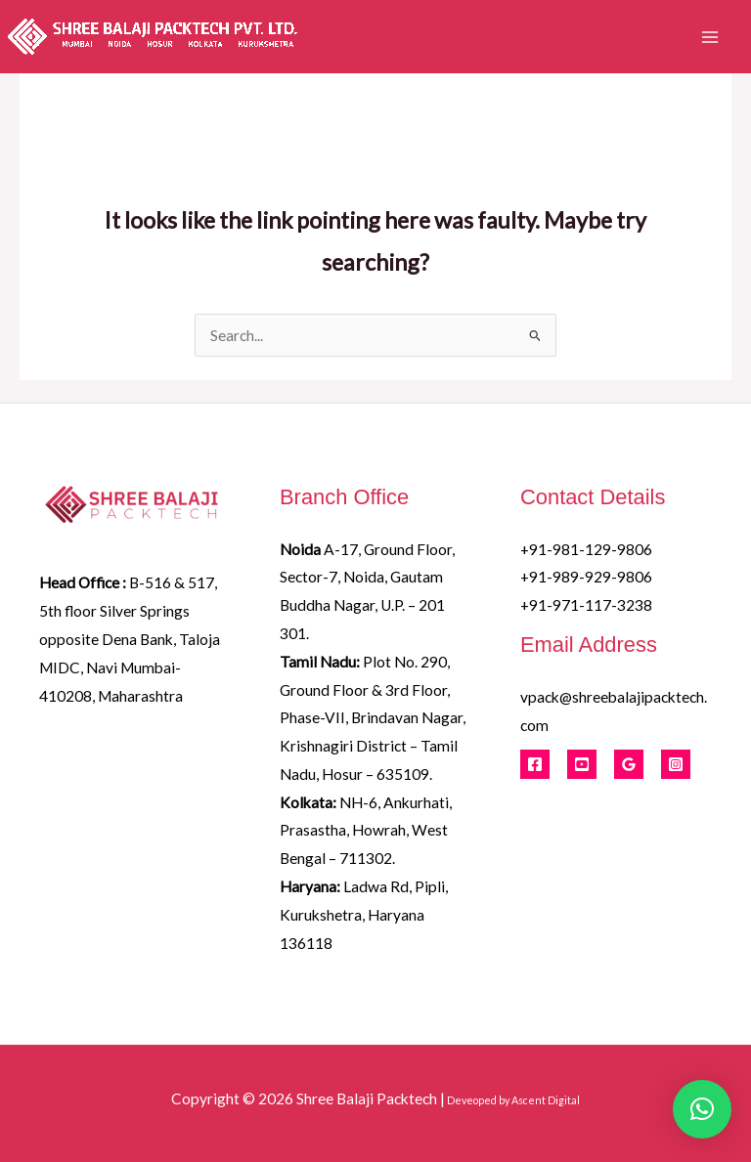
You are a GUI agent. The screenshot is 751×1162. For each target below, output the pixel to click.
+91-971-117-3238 (586, 605)
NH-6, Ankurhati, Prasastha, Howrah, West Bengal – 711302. (366, 831)
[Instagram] (675, 764)
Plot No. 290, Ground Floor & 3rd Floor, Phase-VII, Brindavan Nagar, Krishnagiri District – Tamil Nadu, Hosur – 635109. (372, 718)
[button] (702, 1109)
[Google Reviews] (628, 764)
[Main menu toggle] (710, 37)
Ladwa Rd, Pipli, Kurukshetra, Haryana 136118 (364, 915)
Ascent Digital (545, 1100)
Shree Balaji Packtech (366, 1098)
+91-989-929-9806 (586, 576)
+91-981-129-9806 (586, 549)
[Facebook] (535, 764)
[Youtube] (581, 764)
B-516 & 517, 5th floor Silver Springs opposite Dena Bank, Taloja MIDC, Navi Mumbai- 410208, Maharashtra (129, 639)
